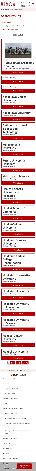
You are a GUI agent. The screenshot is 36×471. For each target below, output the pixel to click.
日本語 (28, 5)
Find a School (9, 9)
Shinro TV (6, 403)
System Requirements (10, 458)
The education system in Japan (15, 418)
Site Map (6, 453)
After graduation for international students (18, 432)
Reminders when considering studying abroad (17, 424)
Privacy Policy (7, 448)
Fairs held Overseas (11, 389)
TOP (2, 9)
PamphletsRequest (22, 6)
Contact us (6, 443)
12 (23, 363)
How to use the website (11, 398)
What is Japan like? (11, 413)
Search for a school (9, 394)
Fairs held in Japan (11, 384)
